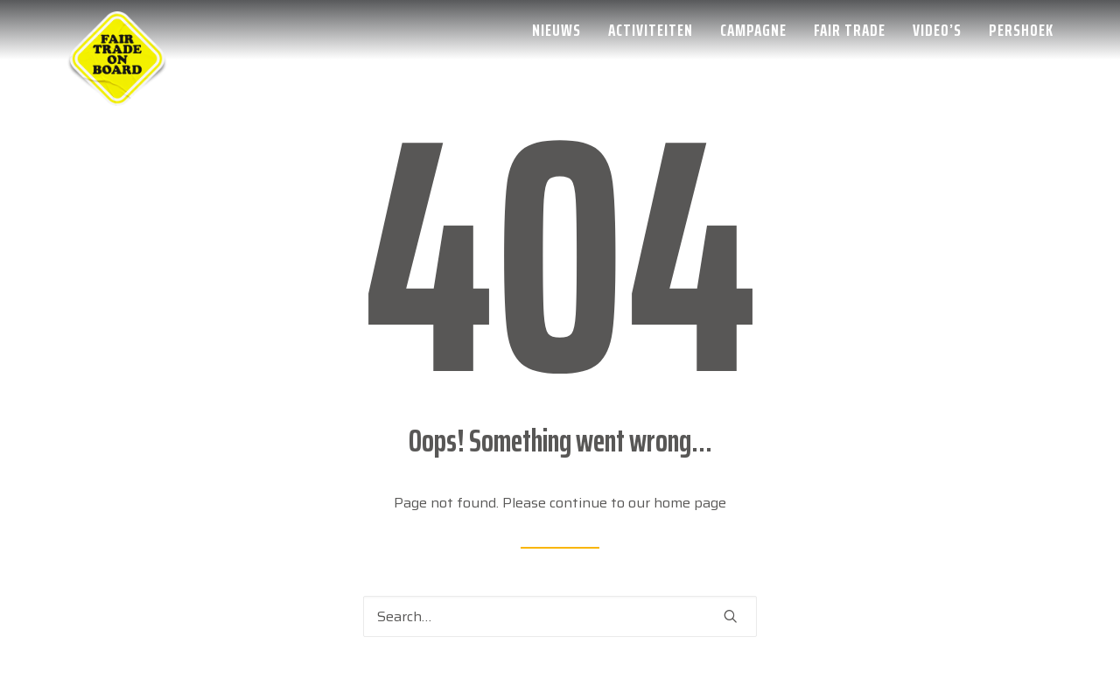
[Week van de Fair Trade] (117, 30)
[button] (731, 616)
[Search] (560, 616)
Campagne (753, 30)
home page (690, 503)
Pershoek (1021, 30)
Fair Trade (850, 30)
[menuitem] (562, 30)
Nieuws (556, 30)
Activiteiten (650, 30)
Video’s (937, 30)
